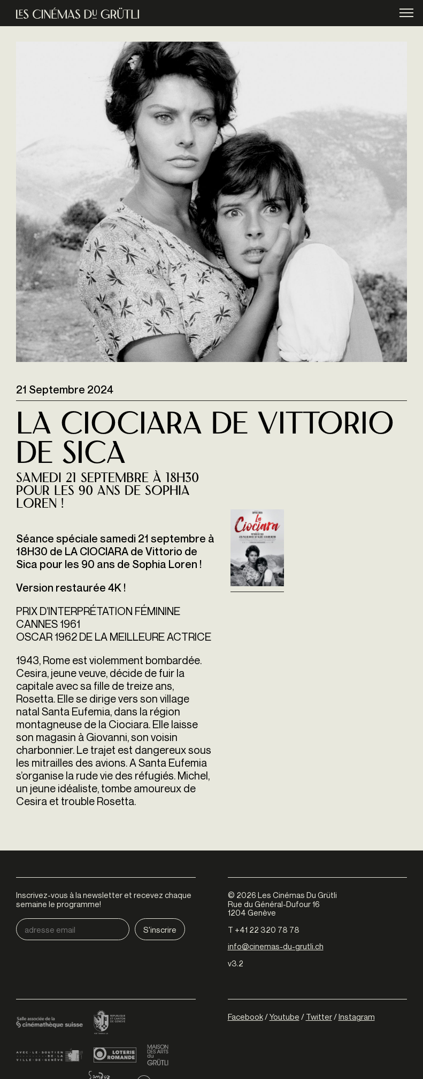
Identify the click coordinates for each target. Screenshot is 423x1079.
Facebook (245, 1016)
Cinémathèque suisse (49, 1023)
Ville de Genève (49, 1055)
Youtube (284, 1016)
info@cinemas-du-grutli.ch (276, 946)
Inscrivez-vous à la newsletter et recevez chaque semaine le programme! (103, 899)
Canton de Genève (110, 1023)
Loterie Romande (115, 1055)
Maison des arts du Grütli (157, 1055)
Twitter (319, 1016)
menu (406, 14)
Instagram (357, 1016)
